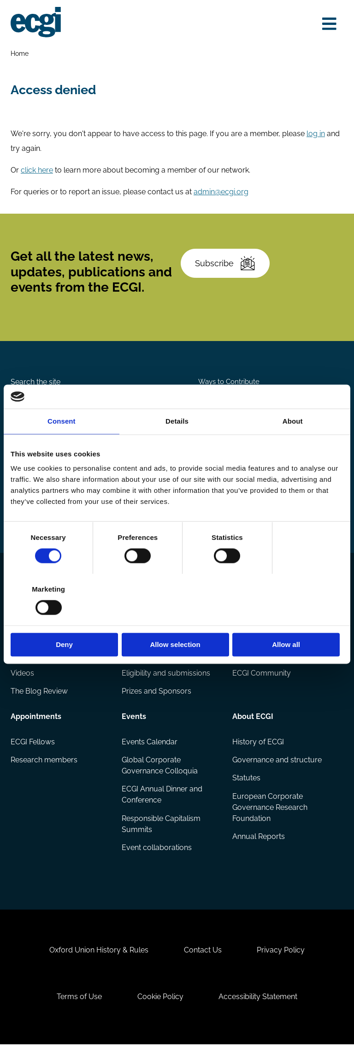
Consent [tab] (61, 447)
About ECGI (252, 718)
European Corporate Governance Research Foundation (269, 809)
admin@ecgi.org (221, 192)
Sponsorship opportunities (277, 657)
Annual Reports (258, 838)
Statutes (246, 780)
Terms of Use (79, 999)
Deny (64, 619)
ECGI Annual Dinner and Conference (162, 797)
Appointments (36, 718)
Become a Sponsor (303, 407)
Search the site (35, 382)
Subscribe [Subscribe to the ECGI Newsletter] (225, 264)
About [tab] (293, 447)
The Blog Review (39, 693)
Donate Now (227, 407)
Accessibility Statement (257, 999)
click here (37, 170)
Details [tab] (177, 447)
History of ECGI (258, 743)
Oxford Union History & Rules (98, 953)
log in (316, 134)
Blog (19, 639)
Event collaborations (157, 849)
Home (20, 53)
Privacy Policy (281, 953)
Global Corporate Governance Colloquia (160, 768)
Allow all (289, 619)
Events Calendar (149, 743)
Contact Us (203, 953)
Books (21, 657)
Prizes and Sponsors (156, 693)
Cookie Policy (160, 999)
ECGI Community (261, 675)
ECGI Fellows (33, 743)
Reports (135, 639)
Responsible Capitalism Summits (161, 826)
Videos (22, 675)
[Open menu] (329, 24)
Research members (44, 762)
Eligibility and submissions (166, 675)
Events (134, 718)
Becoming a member (268, 639)
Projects (136, 657)
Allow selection (177, 619)
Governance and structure (277, 762)
